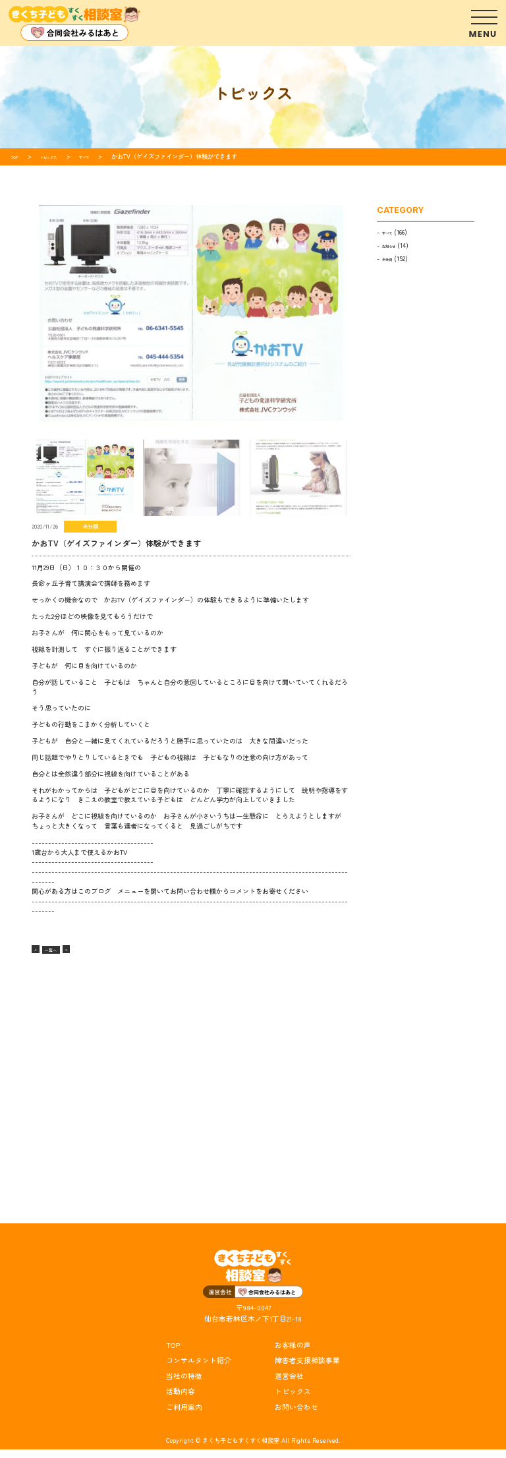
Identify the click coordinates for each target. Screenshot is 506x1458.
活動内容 (180, 1400)
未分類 (391, 258)
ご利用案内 (184, 1416)
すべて (391, 232)
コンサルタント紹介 (198, 1369)
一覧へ (64, 949)
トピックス (293, 1400)
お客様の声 (293, 1353)
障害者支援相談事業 (307, 1369)
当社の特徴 (184, 1384)
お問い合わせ (296, 1416)
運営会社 (289, 1384)
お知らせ (394, 245)
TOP (173, 1353)
